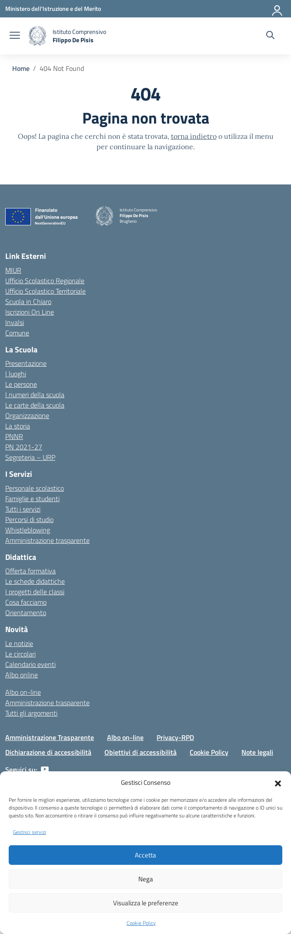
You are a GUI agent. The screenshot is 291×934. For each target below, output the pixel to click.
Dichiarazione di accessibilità (48, 752)
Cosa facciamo (26, 602)
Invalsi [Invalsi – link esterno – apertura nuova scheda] (14, 322)
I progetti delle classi (34, 591)
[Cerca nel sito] (270, 36)
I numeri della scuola (34, 394)
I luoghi (15, 373)
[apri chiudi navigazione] (15, 36)
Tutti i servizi (22, 509)
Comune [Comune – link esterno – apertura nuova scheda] (17, 333)
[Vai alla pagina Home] (21, 68)
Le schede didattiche (35, 581)
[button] (278, 782)
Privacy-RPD (175, 737)
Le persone (21, 384)
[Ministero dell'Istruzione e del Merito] (53, 8)
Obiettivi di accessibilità (140, 752)
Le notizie (19, 643)
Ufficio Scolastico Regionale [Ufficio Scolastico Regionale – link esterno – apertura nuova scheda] (44, 280)
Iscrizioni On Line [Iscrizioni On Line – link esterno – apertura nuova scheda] (29, 312)
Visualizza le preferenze (145, 903)
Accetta (145, 855)
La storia (17, 426)
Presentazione (26, 363)
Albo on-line (23, 692)
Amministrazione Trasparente (49, 737)
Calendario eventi (30, 664)
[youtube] (45, 769)
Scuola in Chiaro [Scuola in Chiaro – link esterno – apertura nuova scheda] (28, 301)
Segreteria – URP (30, 457)
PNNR (14, 436)
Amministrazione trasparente (47, 540)
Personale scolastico (34, 488)
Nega (145, 879)
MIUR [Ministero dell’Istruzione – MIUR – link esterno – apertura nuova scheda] (13, 270)
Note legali (257, 752)
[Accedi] (277, 8)
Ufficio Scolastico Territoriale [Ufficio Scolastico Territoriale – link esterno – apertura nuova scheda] (45, 291)
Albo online (21, 675)
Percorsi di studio (29, 519)
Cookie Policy (141, 923)
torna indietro (194, 136)
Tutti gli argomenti (31, 713)
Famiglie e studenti (32, 498)
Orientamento (25, 612)
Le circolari (20, 654)
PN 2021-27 (23, 447)
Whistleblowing (27, 530)
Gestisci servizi (29, 832)
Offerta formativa (30, 571)
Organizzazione (27, 415)
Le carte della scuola (34, 405)
